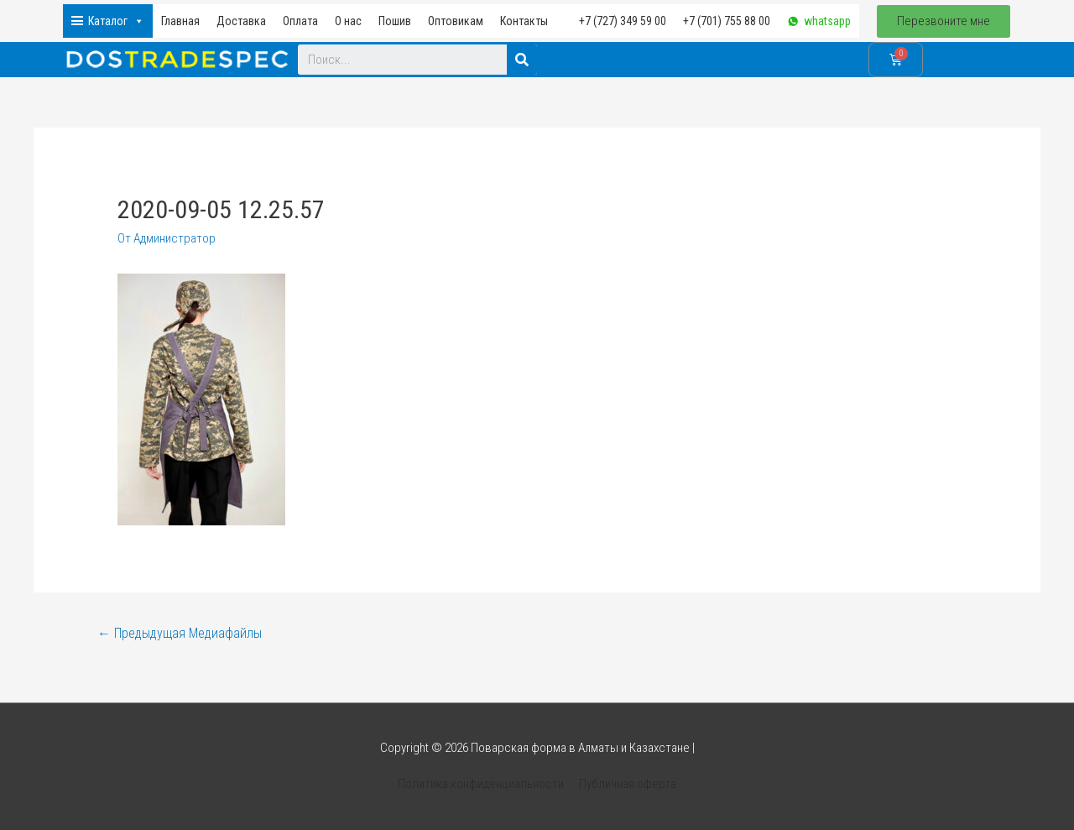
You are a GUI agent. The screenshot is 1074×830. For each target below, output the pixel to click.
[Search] (522, 59)
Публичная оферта (627, 783)
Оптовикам (455, 21)
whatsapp (827, 21)
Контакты (524, 21)
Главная (180, 21)
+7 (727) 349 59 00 (622, 21)
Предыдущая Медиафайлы (179, 633)
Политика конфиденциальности (481, 783)
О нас (348, 21)
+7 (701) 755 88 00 (726, 21)
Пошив (394, 21)
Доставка (241, 21)
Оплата (300, 21)
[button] (943, 21)
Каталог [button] (116, 21)
